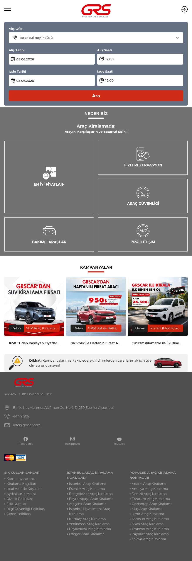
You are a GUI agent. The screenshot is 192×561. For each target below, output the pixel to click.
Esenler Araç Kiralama (87, 489)
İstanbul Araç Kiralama (87, 484)
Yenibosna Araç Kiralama (89, 524)
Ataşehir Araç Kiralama (87, 504)
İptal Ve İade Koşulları (24, 489)
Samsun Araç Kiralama (150, 519)
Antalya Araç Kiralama (150, 489)
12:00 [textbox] (109, 59)
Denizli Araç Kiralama (149, 494)
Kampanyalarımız (21, 479)
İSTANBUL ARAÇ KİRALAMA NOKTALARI (90, 475)
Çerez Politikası (19, 514)
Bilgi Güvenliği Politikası (26, 509)
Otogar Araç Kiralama (86, 534)
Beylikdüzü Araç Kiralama (90, 529)
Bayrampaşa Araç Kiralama (91, 499)
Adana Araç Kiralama (149, 484)
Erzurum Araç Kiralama (151, 499)
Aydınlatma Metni (21, 494)
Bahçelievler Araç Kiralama (91, 494)
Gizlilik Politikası (20, 499)
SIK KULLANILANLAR (21, 472)
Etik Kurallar (17, 504)
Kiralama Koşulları (21, 484)
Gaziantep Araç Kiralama (152, 504)
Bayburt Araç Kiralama (150, 534)
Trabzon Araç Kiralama (150, 529)
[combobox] (99, 37)
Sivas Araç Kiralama (148, 524)
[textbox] (99, 37)
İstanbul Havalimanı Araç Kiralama (89, 511)
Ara (96, 95)
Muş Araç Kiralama (147, 509)
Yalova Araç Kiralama (149, 539)
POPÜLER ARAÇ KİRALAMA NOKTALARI (153, 475)
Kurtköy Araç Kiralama (87, 519)
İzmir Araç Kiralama (148, 514)
